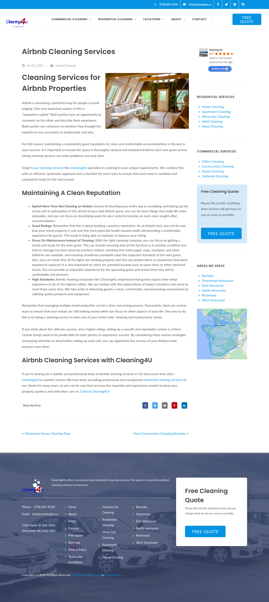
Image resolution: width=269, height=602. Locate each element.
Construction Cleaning (218, 166)
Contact (73, 528)
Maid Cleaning (212, 121)
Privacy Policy (77, 549)
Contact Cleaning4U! (95, 391)
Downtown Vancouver (218, 280)
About (72, 514)
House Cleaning (66, 65)
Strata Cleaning (213, 171)
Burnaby (208, 276)
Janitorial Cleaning (215, 176)
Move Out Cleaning (216, 116)
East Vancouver (213, 285)
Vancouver (143, 514)
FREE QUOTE (247, 19)
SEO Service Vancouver (86, 575)
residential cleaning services (163, 380)
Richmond (209, 295)
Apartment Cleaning (216, 111)
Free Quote (76, 535)
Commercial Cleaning (110, 509)
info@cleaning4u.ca (45, 514)
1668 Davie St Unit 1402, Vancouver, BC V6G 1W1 (39, 527)
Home (72, 507)
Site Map (74, 542)
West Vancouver (213, 300)
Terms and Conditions (75, 559)
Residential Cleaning (109, 522)
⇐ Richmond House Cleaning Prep (46, 433)
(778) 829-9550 (44, 507)
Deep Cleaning (212, 126)
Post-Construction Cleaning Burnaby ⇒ (161, 433)
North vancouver (147, 528)
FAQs (72, 521)
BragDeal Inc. (113, 575)
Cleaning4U (78, 168)
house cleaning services (47, 168)
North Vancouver (214, 290)
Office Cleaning (213, 161)
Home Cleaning (213, 107)
